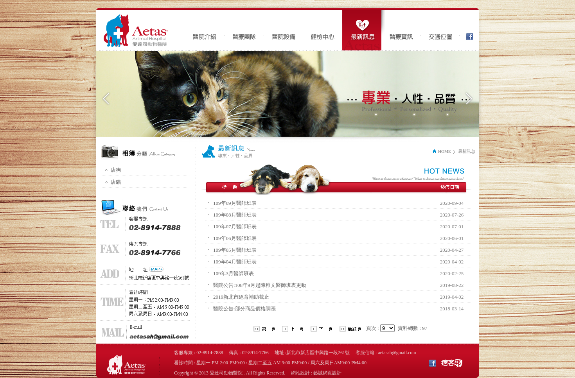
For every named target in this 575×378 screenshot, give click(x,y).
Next (469, 98)
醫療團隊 (244, 30)
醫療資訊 (400, 30)
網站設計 (300, 373)
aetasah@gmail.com (397, 352)
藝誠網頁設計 (327, 373)
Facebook (467, 30)
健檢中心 (322, 30)
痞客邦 (452, 362)
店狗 (116, 170)
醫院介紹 (205, 30)
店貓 (116, 182)
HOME (441, 151)
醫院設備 (283, 30)
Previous (106, 98)
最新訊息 (363, 30)
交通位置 (440, 30)
